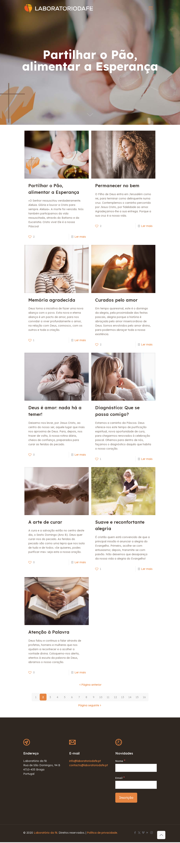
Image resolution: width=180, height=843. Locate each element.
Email (120, 778)
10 (100, 697)
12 (115, 697)
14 (129, 697)
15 (137, 697)
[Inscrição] (126, 798)
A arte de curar (45, 522)
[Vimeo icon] (143, 833)
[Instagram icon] (151, 833)
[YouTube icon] (147, 833)
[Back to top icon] (161, 835)
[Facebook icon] (135, 833)
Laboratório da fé (45, 833)
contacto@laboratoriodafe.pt (88, 765)
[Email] (136, 786)
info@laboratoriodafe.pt (85, 761)
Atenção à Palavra (48, 632)
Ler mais (80, 236)
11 (108, 697)
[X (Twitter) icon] (139, 833)
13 (122, 697)
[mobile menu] (150, 7)
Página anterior (90, 684)
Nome (120, 761)
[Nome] (136, 768)
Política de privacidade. (102, 833)
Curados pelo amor (116, 300)
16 (144, 697)
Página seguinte (90, 705)
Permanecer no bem (117, 185)
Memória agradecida (51, 300)
